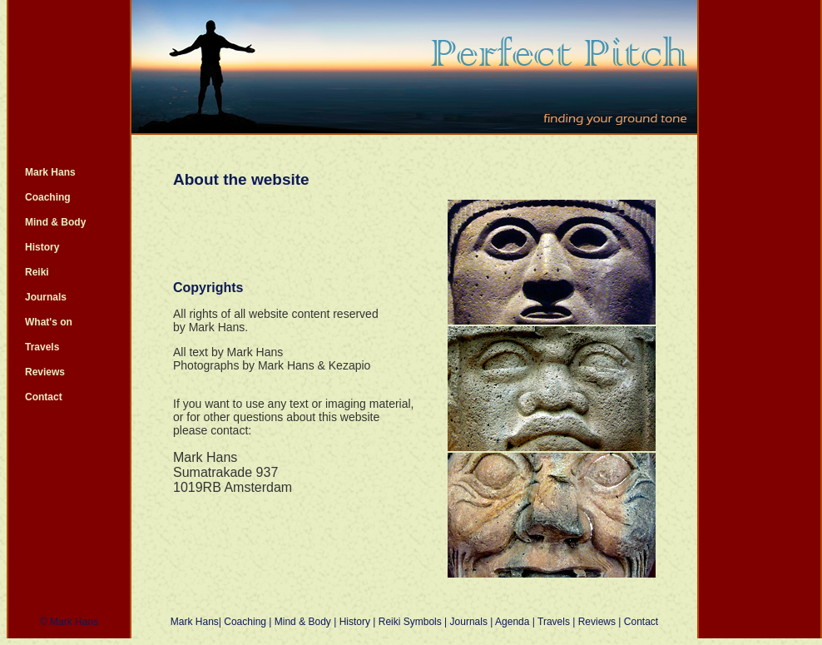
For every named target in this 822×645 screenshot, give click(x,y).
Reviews (45, 372)
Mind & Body (55, 222)
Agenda (512, 622)
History (42, 247)
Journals (46, 297)
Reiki (37, 272)
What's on (48, 322)
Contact (43, 397)
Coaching (48, 197)
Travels (42, 347)
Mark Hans (50, 172)
